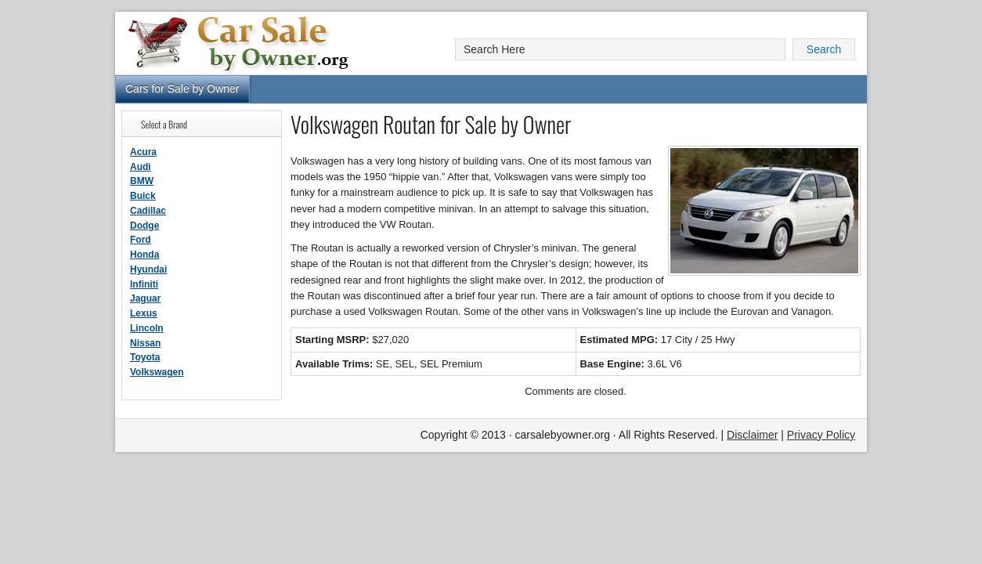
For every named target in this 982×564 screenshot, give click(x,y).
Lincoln (147, 328)
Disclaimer (752, 434)
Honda (144, 254)
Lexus (143, 313)
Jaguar (145, 298)
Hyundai (148, 269)
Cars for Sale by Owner (182, 88)
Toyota (145, 357)
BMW (141, 180)
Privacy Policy (821, 434)
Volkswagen (156, 372)
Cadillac (148, 210)
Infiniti (144, 284)
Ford (140, 239)
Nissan (145, 343)
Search (824, 49)
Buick (143, 195)
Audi (140, 166)
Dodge (144, 225)
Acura (143, 151)
